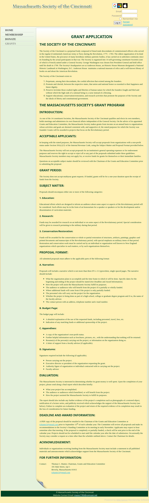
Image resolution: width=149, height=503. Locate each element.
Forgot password (127, 23)
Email (117, 11)
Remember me (130, 18)
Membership (14, 34)
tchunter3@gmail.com (48, 424)
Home (9, 30)
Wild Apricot (122, 500)
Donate (10, 39)
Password (115, 15)
